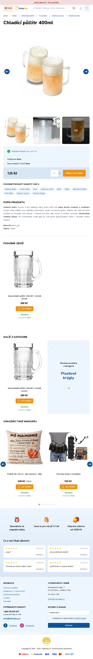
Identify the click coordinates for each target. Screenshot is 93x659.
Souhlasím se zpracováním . (69, 618)
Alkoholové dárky (28, 15)
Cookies (6, 598)
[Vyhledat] (74, 8)
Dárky (14, 15)
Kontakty (7, 601)
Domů (5, 15)
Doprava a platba (10, 587)
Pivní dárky (43, 15)
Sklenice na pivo (58, 15)
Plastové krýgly (74, 15)
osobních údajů (80, 618)
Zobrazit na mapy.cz (56, 599)
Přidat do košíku (74, 173)
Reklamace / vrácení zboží (14, 591)
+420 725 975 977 (11, 611)
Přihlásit (69, 625)
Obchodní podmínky (11, 594)
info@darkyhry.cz (11, 618)
